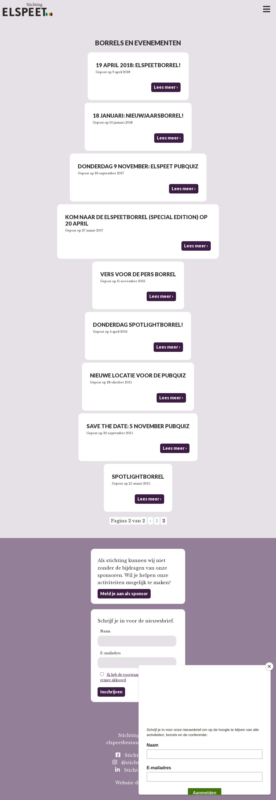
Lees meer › (166, 87)
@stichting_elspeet (139, 762)
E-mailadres (110, 653)
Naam (105, 631)
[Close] (269, 666)
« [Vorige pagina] (150, 520)
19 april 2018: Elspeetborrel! (138, 65)
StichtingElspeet (139, 755)
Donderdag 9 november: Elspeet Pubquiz (138, 166)
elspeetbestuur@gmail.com (138, 742)
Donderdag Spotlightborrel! (138, 324)
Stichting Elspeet (139, 770)
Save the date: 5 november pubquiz (138, 426)
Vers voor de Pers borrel (138, 274)
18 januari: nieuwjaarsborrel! (138, 115)
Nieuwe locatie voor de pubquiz (138, 375)
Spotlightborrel (138, 476)
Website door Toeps (138, 782)
